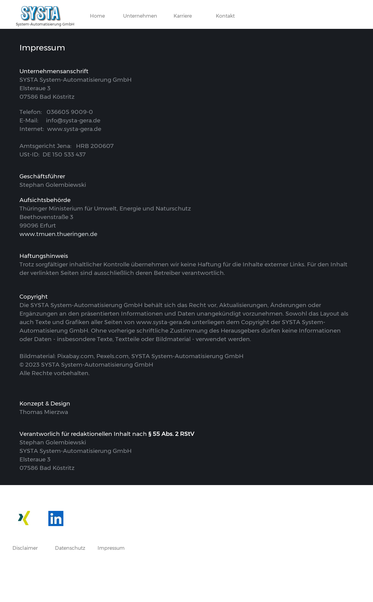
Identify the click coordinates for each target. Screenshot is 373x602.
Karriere (183, 16)
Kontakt (225, 16)
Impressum (111, 548)
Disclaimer (25, 548)
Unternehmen (140, 16)
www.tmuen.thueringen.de (58, 234)
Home (97, 16)
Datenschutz (70, 548)
